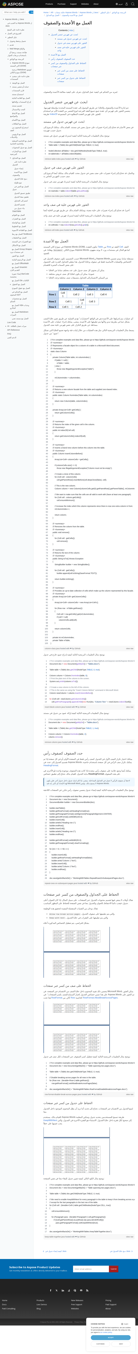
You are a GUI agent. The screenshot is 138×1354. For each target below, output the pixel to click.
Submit (114, 1291)
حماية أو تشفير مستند (20, 87)
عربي (118, 4)
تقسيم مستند (17, 106)
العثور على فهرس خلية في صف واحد (69, 55)
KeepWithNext (50, 1142)
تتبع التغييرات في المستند (21, 242)
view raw (122, 165)
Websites (85, 4)
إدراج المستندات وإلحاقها (21, 102)
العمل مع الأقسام (18, 120)
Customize (100, 1344)
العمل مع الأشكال (19, 245)
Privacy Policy (79, 1344)
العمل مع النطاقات (19, 124)
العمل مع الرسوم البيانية (21, 260)
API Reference (13, 330)
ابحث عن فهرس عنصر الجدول (64, 34)
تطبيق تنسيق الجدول (22, 193)
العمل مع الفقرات (19, 219)
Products (49, 4)
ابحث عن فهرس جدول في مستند (68, 40)
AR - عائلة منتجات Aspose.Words (63, 12)
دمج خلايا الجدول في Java (114, 1273)
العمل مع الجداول (19, 158)
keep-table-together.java (54, 1259)
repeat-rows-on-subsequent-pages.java (60, 896)
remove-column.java (53, 752)
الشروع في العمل (14, 33)
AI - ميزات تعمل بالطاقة (16, 326)
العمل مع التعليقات (19, 238)
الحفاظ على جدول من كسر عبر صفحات (69, 86)
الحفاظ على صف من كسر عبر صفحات (68, 78)
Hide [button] (69, 30)
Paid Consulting (8, 1331)
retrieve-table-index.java (54, 165)
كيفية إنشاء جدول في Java (54, 1273)
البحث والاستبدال (18, 109)
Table (100, 256)
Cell (121, 256)
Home (45, 12)
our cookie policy (106, 1332)
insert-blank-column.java (54, 716)
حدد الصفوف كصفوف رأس (63, 65)
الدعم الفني (11, 337)
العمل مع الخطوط (19, 226)
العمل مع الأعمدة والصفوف (71, 15)
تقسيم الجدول (19, 204)
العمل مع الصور (18, 256)
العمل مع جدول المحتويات (22, 147)
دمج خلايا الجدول (20, 179)
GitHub (82, 165)
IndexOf (63, 120)
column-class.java (52, 658)
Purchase (61, 4)
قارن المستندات (18, 90)
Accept (111, 1337)
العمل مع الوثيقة (18, 83)
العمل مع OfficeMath (20, 263)
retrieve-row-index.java (54, 202)
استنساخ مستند (18, 94)
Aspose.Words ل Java (14, 19)
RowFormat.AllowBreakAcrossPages (60, 1017)
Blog (39, 1331)
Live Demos (42, 1326)
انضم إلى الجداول (21, 201)
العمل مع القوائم (18, 215)
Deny (121, 1344)
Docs (4, 1326)
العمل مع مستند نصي (20, 318)
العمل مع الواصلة (18, 223)
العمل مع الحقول (18, 284)
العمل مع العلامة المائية (21, 98)
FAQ (9, 334)
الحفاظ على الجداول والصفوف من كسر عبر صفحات (66, 71)
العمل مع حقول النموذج (21, 288)
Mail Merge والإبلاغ (17, 49)
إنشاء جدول (18, 168)
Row (109, 256)
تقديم (12, 45)
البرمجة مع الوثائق (17, 59)
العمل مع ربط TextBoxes (22, 234)
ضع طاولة (18, 183)
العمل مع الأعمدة (58, 61)
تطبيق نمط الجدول (21, 197)
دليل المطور (12, 37)
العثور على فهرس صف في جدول (69, 48)
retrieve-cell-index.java (54, 240)
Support (73, 4)
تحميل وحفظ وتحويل (18, 41)
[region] (85, 154)
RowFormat (69, 1014)
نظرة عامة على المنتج (15, 30)
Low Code (11, 322)
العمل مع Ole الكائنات (20, 280)
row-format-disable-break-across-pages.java (62, 1117)
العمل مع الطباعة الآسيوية (22, 230)
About (96, 4)
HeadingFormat (65, 775)
